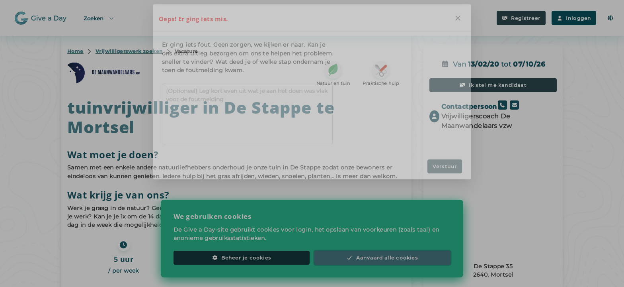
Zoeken (99, 18)
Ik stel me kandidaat (493, 85)
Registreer (521, 18)
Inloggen (574, 18)
